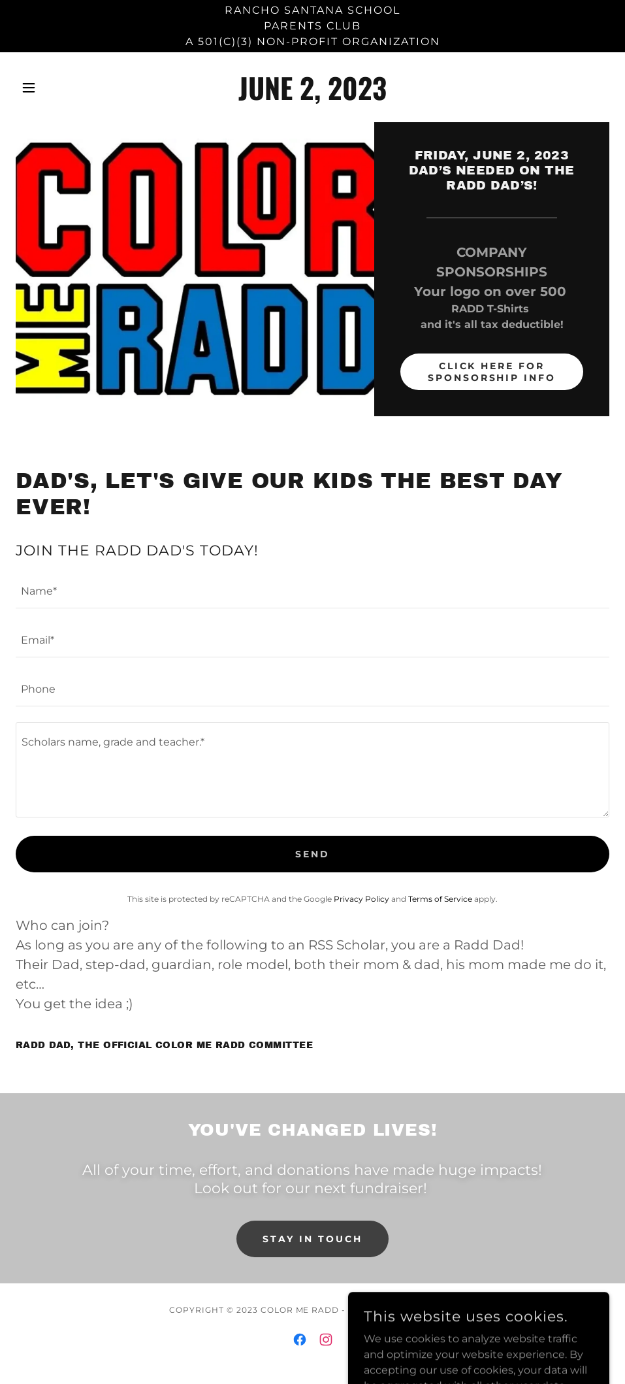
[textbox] (312, 591)
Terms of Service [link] (440, 899)
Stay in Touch (312, 1239)
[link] (312, 96)
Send (312, 854)
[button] (60, 87)
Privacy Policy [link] (361, 899)
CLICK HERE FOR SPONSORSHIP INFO (492, 372)
